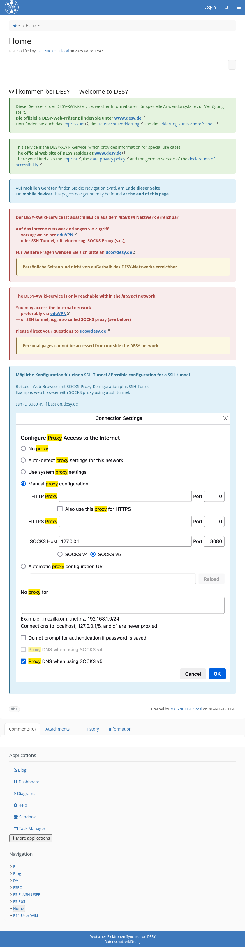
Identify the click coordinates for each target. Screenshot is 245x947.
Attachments (60, 729)
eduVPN (65, 234)
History (92, 729)
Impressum (74, 124)
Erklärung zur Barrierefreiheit (187, 124)
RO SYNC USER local (52, 50)
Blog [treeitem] (17, 873)
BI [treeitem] (15, 866)
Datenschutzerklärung (118, 124)
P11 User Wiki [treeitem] (25, 915)
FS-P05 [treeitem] (19, 901)
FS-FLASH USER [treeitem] (26, 894)
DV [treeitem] (15, 880)
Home (31, 25)
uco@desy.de (119, 252)
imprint (70, 159)
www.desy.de (127, 118)
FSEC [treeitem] (17, 887)
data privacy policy (107, 159)
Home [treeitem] (18, 908)
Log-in (210, 7)
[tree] (122, 891)
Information (120, 729)
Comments (22, 729)
